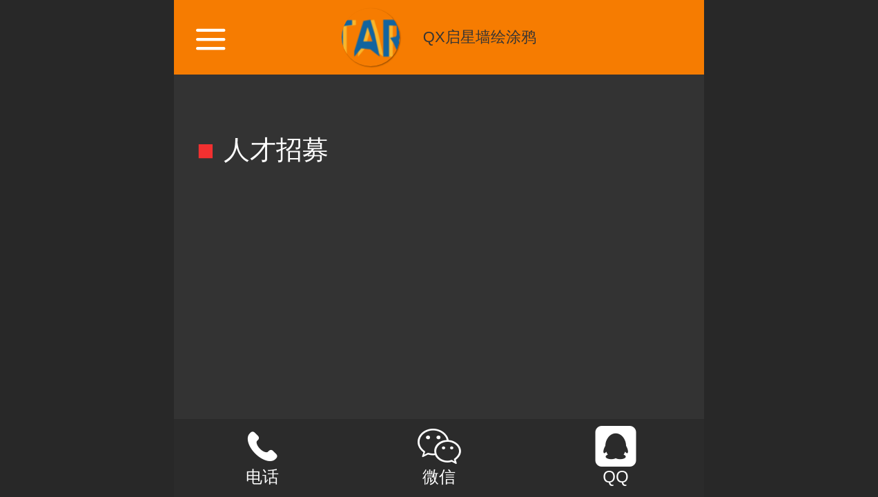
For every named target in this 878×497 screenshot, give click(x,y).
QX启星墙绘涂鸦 (479, 37)
